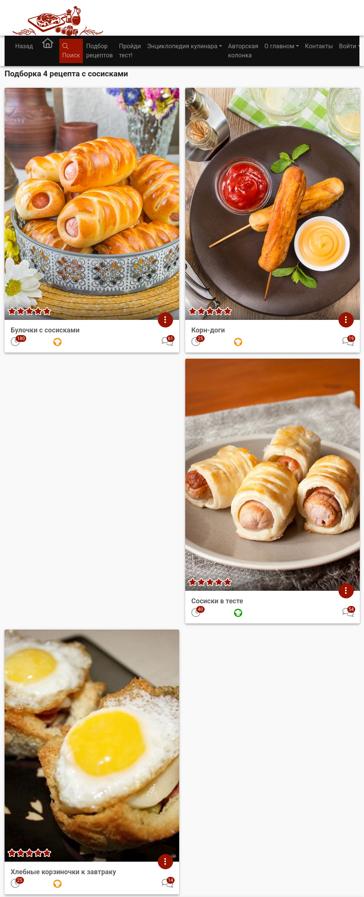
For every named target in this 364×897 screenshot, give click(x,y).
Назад (24, 46)
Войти (347, 46)
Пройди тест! (130, 51)
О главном (279, 46)
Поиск (71, 51)
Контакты (319, 46)
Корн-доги (208, 330)
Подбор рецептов (99, 51)
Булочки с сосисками (45, 330)
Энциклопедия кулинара (182, 46)
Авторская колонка (243, 51)
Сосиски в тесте (217, 601)
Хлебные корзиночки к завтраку (63, 872)
